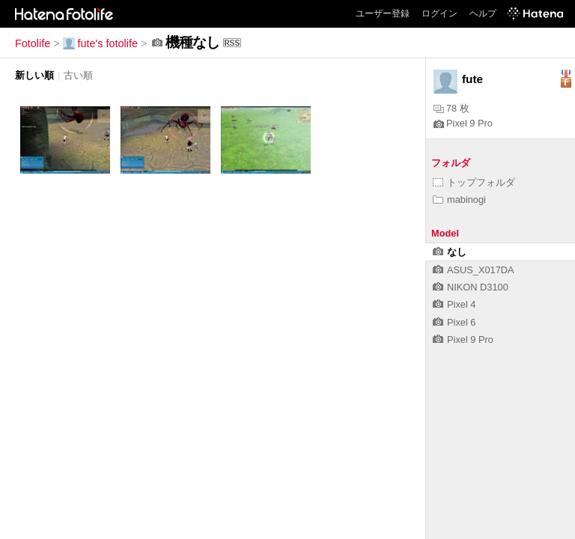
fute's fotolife (100, 43)
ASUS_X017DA (473, 269)
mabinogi (459, 199)
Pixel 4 (454, 304)
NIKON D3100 (470, 287)
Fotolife (32, 43)
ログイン (439, 13)
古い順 (78, 75)
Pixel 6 (454, 322)
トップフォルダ (474, 182)
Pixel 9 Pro (463, 123)
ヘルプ (482, 13)
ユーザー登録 (383, 13)
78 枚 (451, 108)
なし (449, 252)
